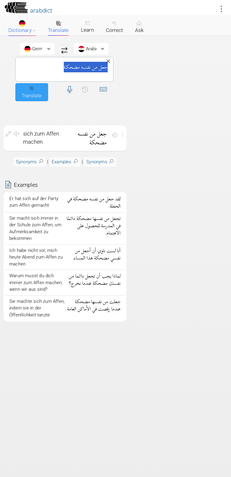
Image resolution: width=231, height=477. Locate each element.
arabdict (41, 10)
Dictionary (22, 26)
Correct (114, 26)
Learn (87, 26)
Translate (58, 26)
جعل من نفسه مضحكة (64, 69)
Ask (139, 26)
